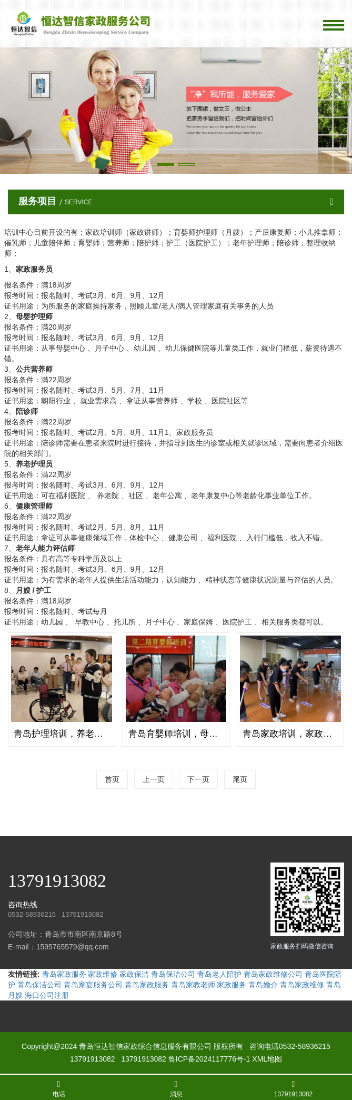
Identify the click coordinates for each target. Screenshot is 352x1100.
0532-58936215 (304, 1046)
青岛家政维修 (302, 984)
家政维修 (102, 974)
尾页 (240, 779)
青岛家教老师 (193, 984)
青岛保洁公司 (173, 974)
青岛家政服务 (64, 974)
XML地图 (267, 1059)
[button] (165, 164)
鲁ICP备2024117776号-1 (209, 1059)
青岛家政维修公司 (273, 974)
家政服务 (231, 984)
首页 (112, 779)
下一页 (198, 779)
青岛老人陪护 (219, 974)
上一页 (154, 779)
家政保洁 (134, 974)
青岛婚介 (263, 984)
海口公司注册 (47, 995)
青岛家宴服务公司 (93, 984)
